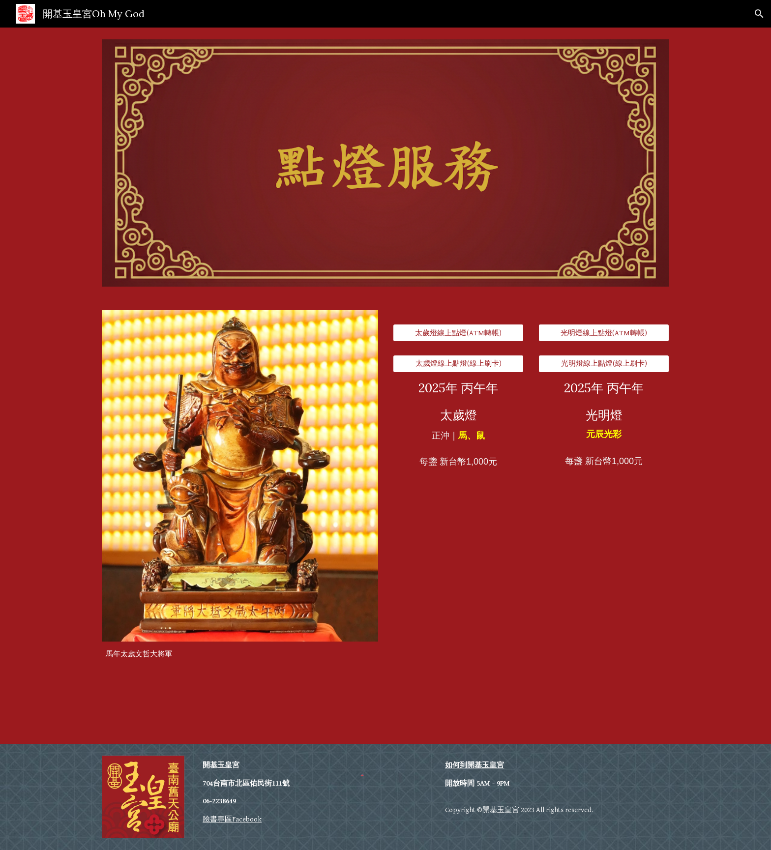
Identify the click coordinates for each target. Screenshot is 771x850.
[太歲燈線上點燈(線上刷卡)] (458, 364)
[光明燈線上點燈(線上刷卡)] (604, 364)
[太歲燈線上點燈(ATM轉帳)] (458, 333)
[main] (240, 654)
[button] (759, 14)
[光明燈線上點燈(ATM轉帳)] (604, 333)
